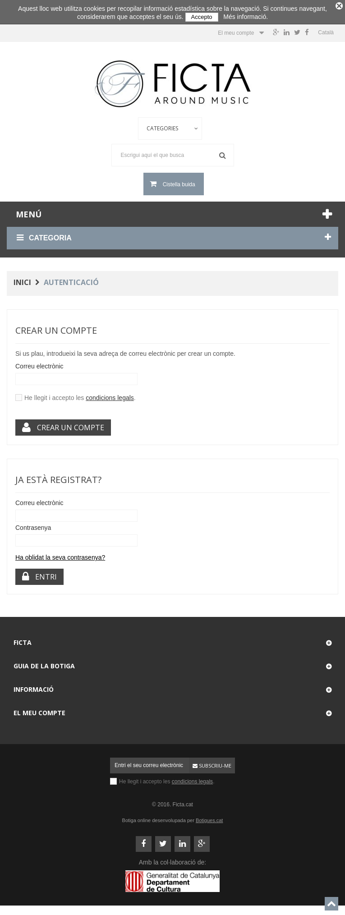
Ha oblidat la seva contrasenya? (60, 555)
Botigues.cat (209, 818)
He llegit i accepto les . (80, 395)
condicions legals (110, 395)
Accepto (201, 17)
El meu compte (39, 710)
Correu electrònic (39, 364)
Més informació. (245, 16)
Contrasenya (33, 525)
